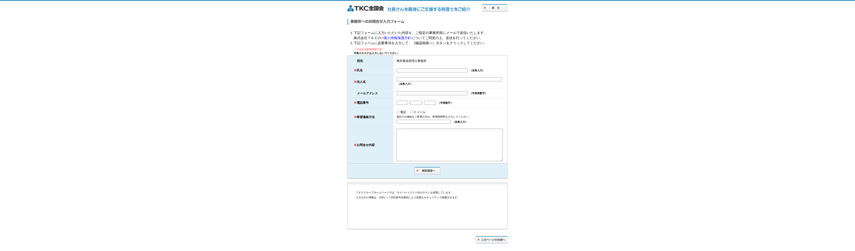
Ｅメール (411, 112)
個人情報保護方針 (396, 38)
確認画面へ (427, 178)
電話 (396, 112)
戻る (495, 8)
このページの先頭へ (492, 247)
